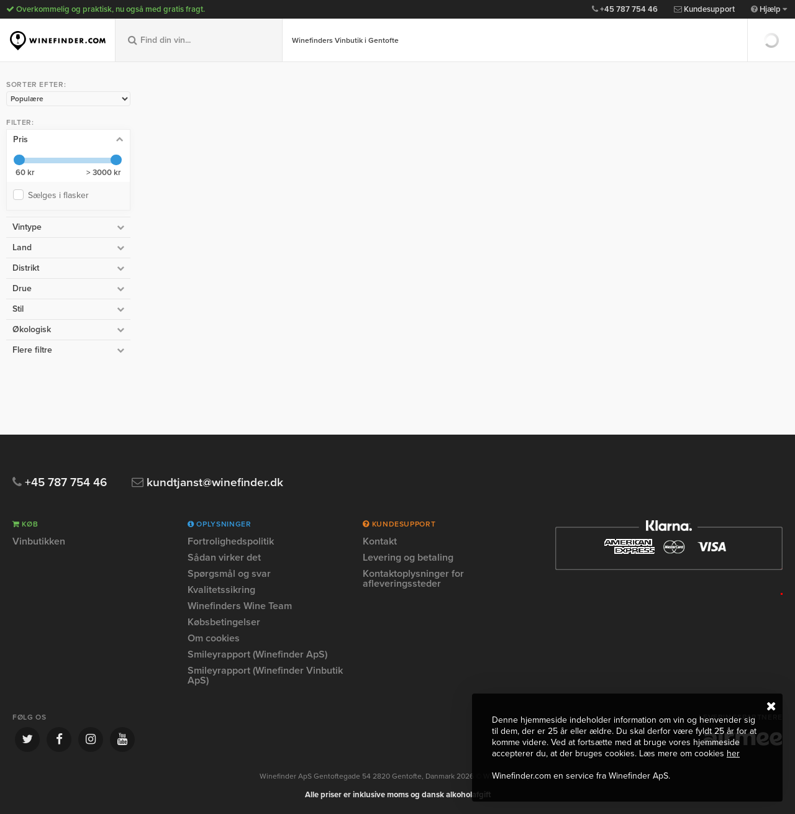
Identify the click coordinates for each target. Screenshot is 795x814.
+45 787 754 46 (625, 9)
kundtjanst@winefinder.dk (207, 482)
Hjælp (769, 9)
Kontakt (380, 542)
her (733, 753)
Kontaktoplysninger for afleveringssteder (413, 579)
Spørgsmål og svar (229, 574)
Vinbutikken (38, 542)
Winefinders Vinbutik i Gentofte (345, 40)
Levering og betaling (408, 557)
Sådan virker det (224, 557)
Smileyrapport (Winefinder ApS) (257, 654)
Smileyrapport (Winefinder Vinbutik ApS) (265, 675)
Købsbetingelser (224, 622)
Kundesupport (704, 9)
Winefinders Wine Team (240, 606)
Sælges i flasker (61, 195)
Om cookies (214, 638)
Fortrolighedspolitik (231, 542)
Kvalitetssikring (221, 590)
